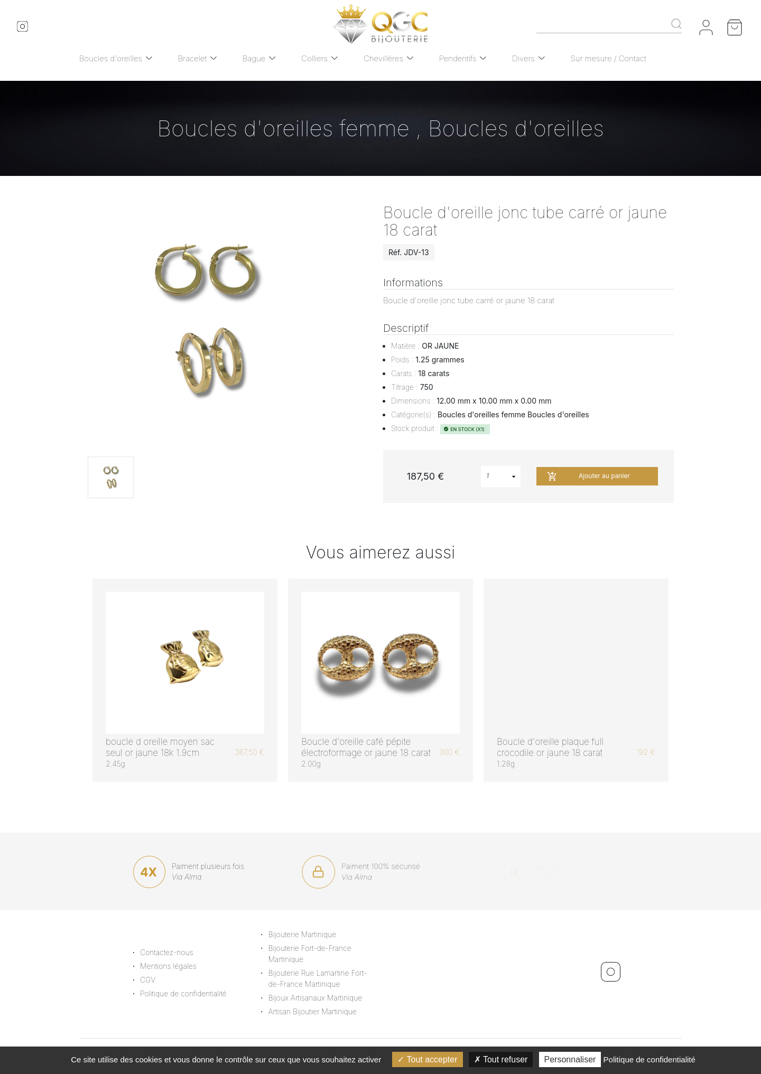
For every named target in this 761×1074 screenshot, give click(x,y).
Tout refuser (501, 1059)
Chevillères (383, 58)
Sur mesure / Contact (608, 58)
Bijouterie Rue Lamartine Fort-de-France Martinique (324, 978)
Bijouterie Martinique (309, 934)
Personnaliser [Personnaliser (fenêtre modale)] (570, 1059)
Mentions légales (175, 965)
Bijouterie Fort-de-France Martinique (316, 954)
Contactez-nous (173, 952)
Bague (254, 58)
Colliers (314, 58)
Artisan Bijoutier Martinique (319, 1011)
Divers (523, 58)
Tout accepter (427, 1059)
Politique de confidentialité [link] (649, 1059)
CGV (154, 979)
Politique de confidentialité (190, 993)
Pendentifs (458, 58)
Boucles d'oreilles (110, 58)
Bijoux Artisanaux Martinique (322, 997)
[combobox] (501, 476)
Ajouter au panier (588, 476)
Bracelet (192, 58)
